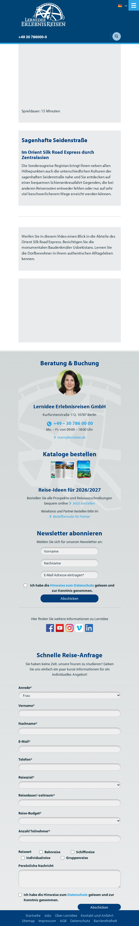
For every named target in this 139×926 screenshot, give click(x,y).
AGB (63, 920)
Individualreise (38, 857)
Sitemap (28, 920)
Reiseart (24, 851)
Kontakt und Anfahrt (97, 915)
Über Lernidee (66, 915)
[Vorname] (69, 551)
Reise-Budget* (29, 813)
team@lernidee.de (71, 437)
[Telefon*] (69, 767)
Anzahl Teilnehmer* (34, 831)
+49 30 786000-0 (32, 36)
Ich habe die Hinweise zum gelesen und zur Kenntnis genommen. (69, 897)
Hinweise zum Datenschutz (72, 585)
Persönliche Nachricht (35, 865)
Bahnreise (52, 852)
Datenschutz (77, 894)
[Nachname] (69, 563)
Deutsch (122, 6)
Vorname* (26, 705)
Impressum (47, 920)
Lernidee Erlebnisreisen (43, 15)
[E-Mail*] (69, 575)
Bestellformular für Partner (71, 516)
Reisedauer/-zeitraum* (36, 795)
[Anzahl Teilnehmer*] (69, 838)
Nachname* (27, 723)
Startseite (33, 915)
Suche (116, 36)
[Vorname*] (69, 713)
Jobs (47, 915)
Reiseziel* (26, 777)
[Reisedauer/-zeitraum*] (69, 803)
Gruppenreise (77, 857)
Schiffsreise (85, 852)
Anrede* (25, 687)
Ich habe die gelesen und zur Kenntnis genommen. (72, 588)
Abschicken (69, 598)
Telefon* (25, 759)
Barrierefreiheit (105, 920)
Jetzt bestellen (84, 503)
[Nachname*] (69, 731)
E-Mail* (24, 741)
